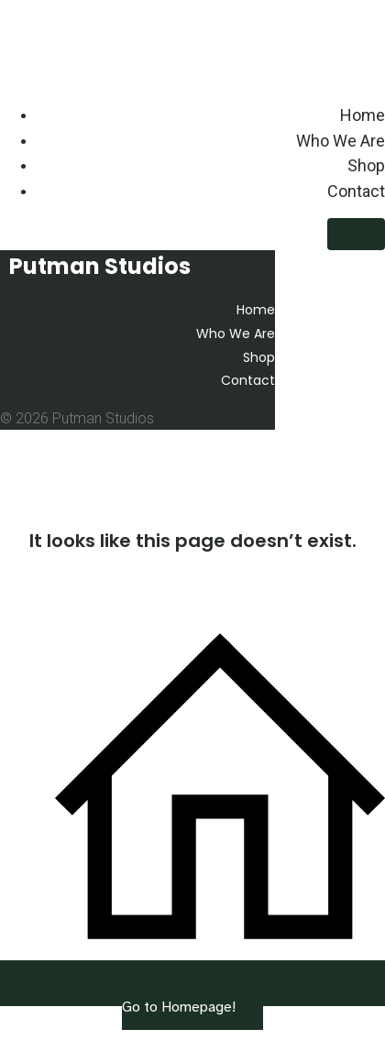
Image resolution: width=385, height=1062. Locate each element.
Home (362, 115)
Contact (356, 191)
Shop (366, 165)
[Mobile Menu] (356, 234)
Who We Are (340, 140)
